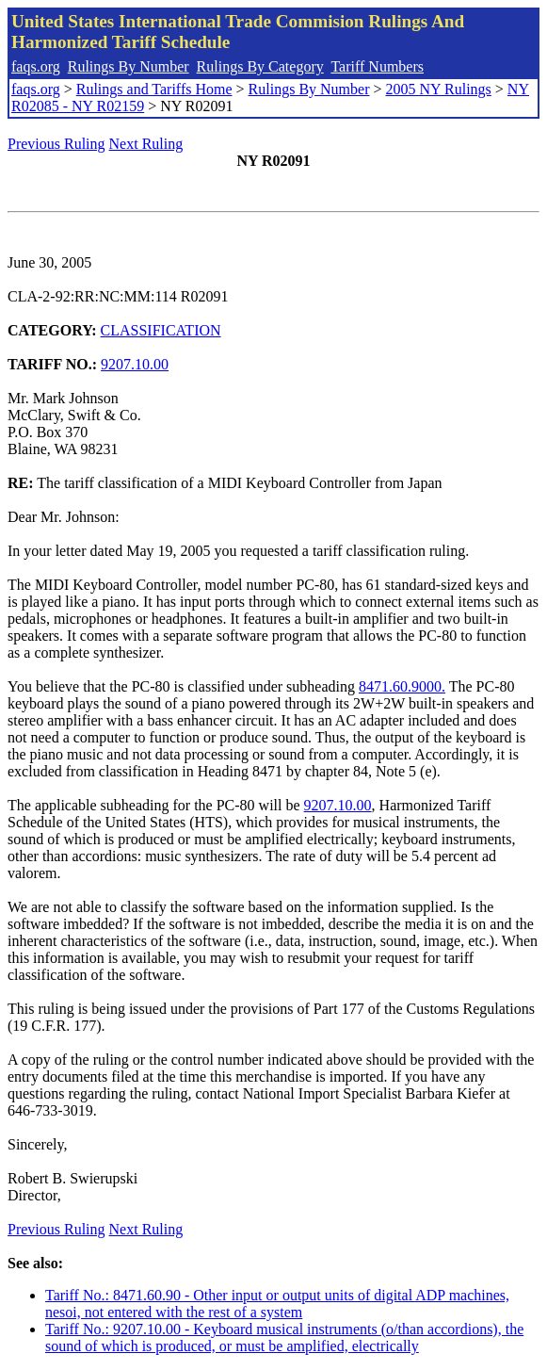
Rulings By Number (128, 66)
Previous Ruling (56, 144)
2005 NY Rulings (438, 89)
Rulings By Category (260, 66)
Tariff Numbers (377, 66)
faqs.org (35, 66)
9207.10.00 (135, 364)
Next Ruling (146, 144)
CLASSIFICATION (161, 330)
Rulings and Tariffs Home (154, 89)
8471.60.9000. (402, 686)
